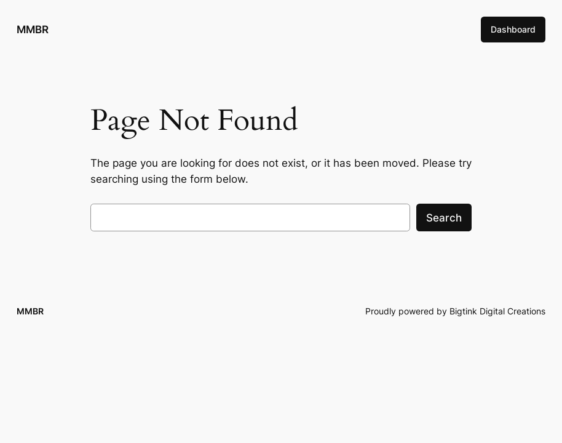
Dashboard (513, 29)
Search (444, 218)
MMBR (33, 29)
